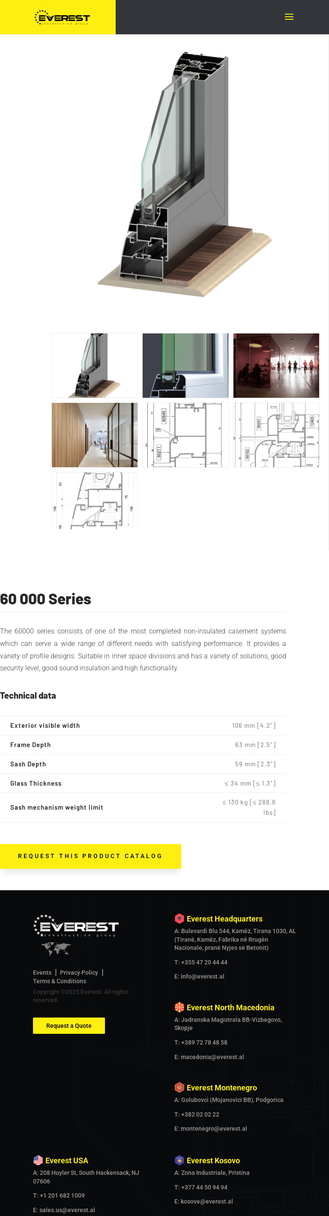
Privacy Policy (79, 856)
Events (42, 856)
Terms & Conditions (59, 865)
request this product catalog (90, 740)
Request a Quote (69, 910)
